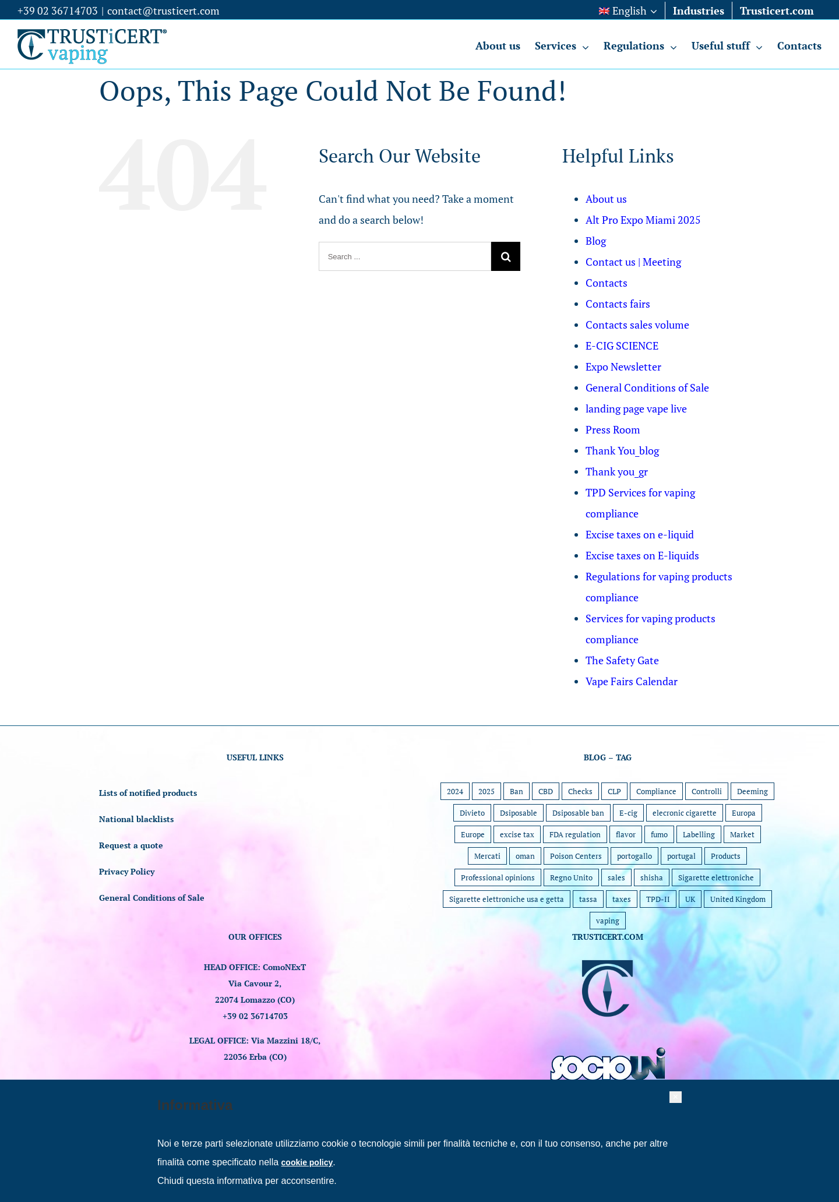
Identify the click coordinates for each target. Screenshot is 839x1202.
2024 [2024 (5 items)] (455, 791)
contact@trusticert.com (163, 10)
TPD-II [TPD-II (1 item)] (658, 899)
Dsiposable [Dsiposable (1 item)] (518, 813)
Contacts (607, 283)
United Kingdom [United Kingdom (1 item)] (738, 899)
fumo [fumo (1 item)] (659, 834)
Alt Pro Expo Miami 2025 (643, 220)
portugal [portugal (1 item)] (681, 856)
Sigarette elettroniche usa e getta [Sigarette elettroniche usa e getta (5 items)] (506, 899)
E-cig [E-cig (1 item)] (628, 813)
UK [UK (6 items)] (690, 899)
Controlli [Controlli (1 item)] (707, 791)
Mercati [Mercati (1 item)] (487, 856)
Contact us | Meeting (633, 262)
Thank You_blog (622, 450)
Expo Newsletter (623, 366)
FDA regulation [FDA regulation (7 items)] (575, 834)
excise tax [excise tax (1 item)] (517, 834)
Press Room (613, 429)
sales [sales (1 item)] (616, 877)
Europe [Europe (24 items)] (473, 834)
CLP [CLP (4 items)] (614, 791)
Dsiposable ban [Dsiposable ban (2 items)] (578, 813)
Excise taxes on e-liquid (640, 534)
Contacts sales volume (637, 325)
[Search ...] (405, 256)
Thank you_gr (617, 471)
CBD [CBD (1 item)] (545, 791)
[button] (675, 1097)
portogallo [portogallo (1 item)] (634, 856)
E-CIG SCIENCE (622, 346)
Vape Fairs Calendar (632, 681)
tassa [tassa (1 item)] (588, 899)
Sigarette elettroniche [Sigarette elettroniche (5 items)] (716, 877)
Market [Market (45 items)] (742, 834)
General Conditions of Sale (647, 387)
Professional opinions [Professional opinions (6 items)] (498, 877)
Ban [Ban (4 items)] (516, 791)
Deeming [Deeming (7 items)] (752, 791)
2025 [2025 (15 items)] (486, 791)
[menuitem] (628, 10)
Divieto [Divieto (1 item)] (472, 813)
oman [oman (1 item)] (525, 856)
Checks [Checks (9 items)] (580, 791)
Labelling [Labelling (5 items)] (699, 834)
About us (606, 199)
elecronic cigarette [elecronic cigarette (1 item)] (685, 813)
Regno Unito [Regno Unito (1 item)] (571, 877)
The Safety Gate (622, 660)
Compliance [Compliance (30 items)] (656, 791)
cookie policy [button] (307, 1162)
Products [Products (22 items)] (726, 856)
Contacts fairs (618, 304)
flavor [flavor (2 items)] (626, 834)
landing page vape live (636, 408)
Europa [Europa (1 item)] (744, 813)
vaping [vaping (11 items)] (607, 920)
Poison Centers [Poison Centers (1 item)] (576, 856)
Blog (596, 241)
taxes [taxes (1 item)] (621, 899)
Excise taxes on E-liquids (642, 555)
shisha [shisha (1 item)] (651, 877)
